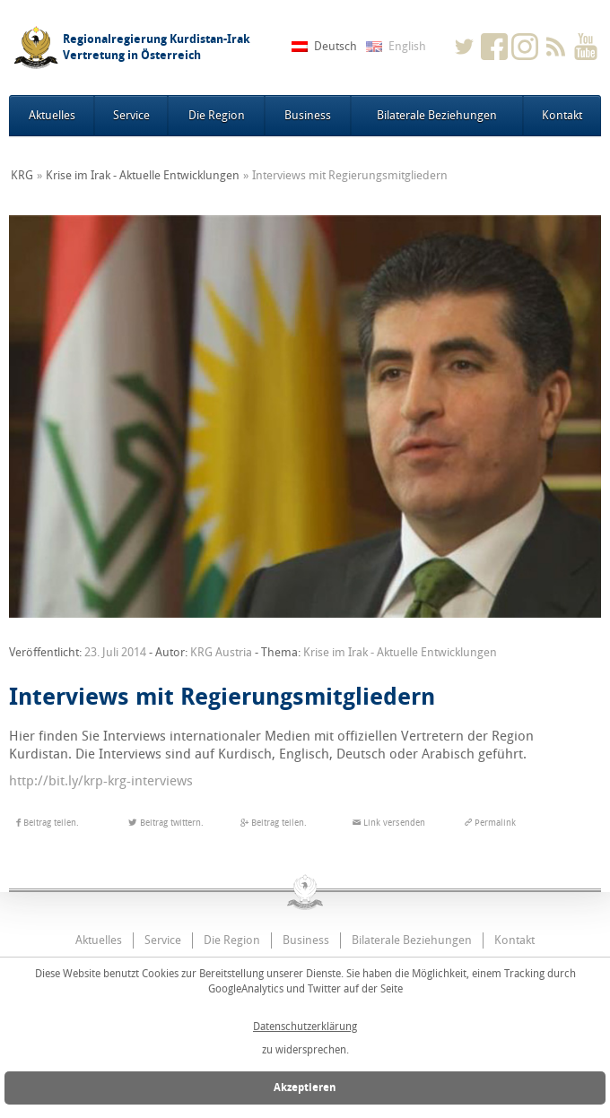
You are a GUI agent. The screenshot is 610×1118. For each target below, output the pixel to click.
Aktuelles (52, 115)
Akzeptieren (305, 1087)
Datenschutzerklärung (305, 1026)
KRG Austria (221, 652)
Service (131, 115)
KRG (22, 175)
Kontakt (562, 115)
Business (307, 115)
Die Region (216, 115)
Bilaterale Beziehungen (437, 115)
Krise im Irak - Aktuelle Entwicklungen (143, 175)
